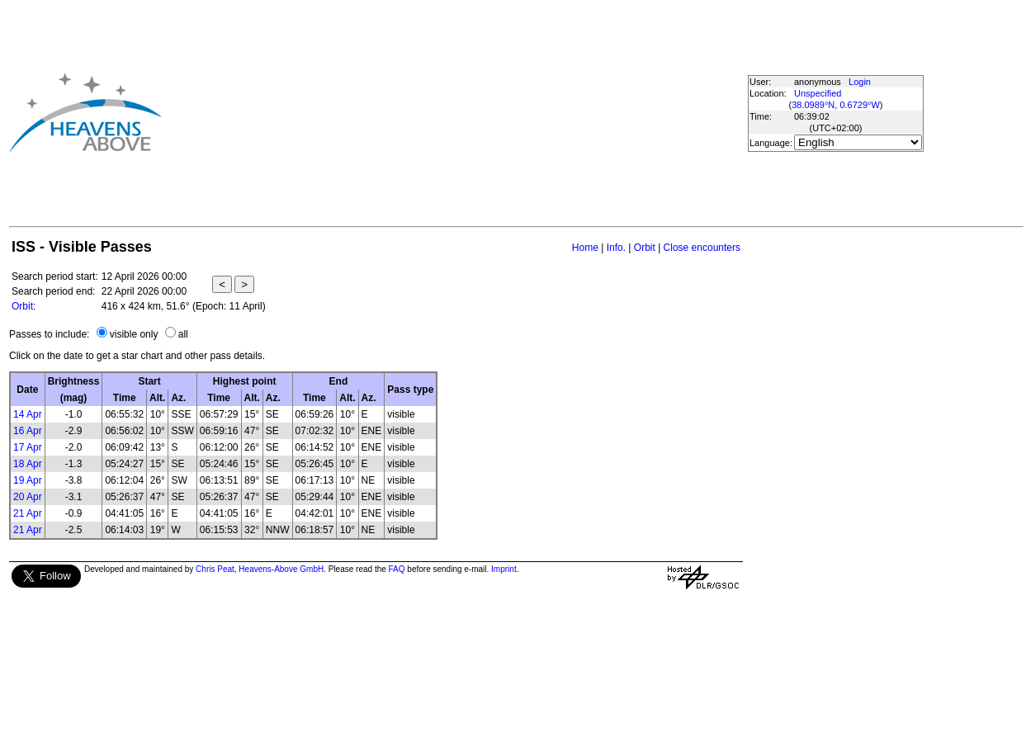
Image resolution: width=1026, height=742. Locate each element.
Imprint (504, 569)
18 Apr (27, 464)
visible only (134, 334)
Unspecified (817, 93)
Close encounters (702, 247)
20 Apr (27, 497)
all (183, 334)
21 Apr (27, 513)
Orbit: (23, 306)
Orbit (644, 247)
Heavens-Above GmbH (281, 569)
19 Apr (27, 480)
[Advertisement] (418, 112)
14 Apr (27, 414)
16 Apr (27, 431)
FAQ (397, 569)
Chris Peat (215, 569)
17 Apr (27, 447)
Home (585, 247)
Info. (616, 247)
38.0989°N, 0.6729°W (836, 105)
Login (860, 82)
